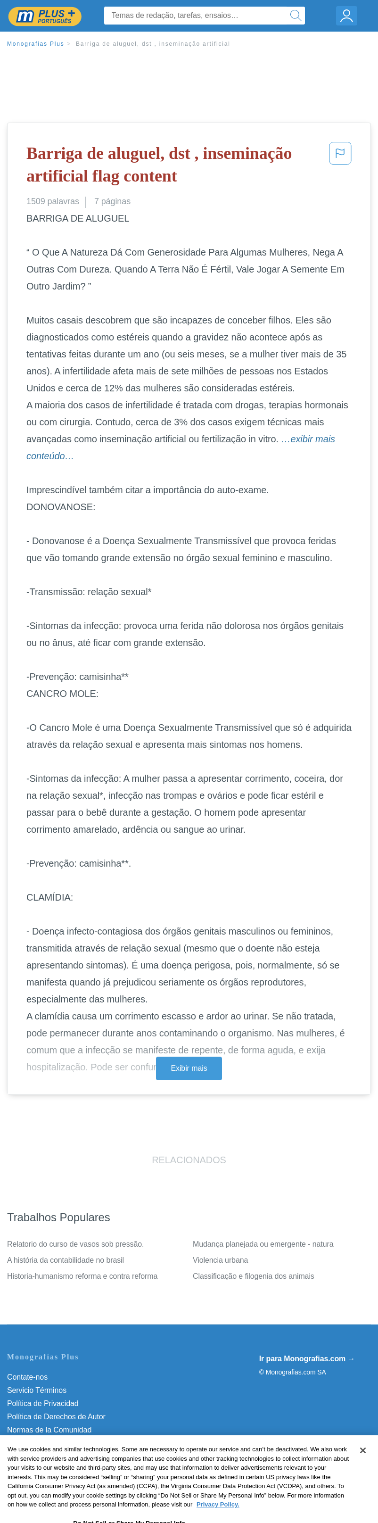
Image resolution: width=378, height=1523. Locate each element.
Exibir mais (189, 1068)
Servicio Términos (36, 1390)
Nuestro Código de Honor (49, 1443)
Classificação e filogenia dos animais (253, 1276)
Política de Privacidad (43, 1403)
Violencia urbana (220, 1260)
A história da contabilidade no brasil (65, 1260)
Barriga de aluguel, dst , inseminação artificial (153, 44)
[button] (340, 166)
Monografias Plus (36, 44)
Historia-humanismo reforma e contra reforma (82, 1276)
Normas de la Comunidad (49, 1430)
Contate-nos (27, 1377)
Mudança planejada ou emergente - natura (263, 1244)
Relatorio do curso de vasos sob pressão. (75, 1244)
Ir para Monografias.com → (307, 1359)
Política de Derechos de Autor (56, 1417)
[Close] (363, 1467)
